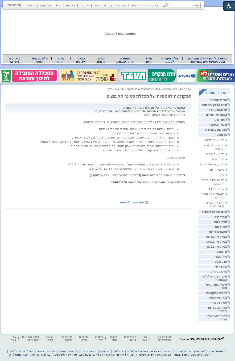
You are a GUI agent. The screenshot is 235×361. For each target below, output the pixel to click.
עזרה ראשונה (218, 303)
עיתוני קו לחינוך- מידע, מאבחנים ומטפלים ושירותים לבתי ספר (207, 60)
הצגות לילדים (164, 354)
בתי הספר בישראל (14, 60)
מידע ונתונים (101, 60)
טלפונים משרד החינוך (39, 60)
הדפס (123, 202)
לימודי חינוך (220, 120)
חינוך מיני (218, 159)
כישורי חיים (217, 169)
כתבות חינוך (113, 338)
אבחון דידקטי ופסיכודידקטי (164, 338)
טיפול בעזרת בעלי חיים (21, 351)
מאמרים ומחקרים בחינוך (124, 60)
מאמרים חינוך (99, 338)
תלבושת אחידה (217, 110)
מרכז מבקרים (218, 271)
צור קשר (70, 5)
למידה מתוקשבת (216, 293)
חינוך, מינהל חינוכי (212, 164)
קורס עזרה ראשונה (46, 351)
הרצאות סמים (215, 154)
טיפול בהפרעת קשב (90, 354)
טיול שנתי (221, 256)
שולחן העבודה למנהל (170, 60)
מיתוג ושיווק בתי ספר (214, 105)
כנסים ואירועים (81, 60)
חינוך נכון (84, 5)
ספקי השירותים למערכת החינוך (144, 89)
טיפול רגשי (220, 217)
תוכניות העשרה (217, 124)
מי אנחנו (30, 5)
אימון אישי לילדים (126, 354)
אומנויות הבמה (218, 298)
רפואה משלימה (146, 354)
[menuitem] (207, 60)
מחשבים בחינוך (218, 232)
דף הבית (153, 5)
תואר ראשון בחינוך (24, 354)
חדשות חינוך (148, 60)
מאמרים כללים (83, 338)
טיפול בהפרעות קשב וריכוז (30, 338)
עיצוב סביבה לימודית (214, 212)
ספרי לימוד (220, 222)
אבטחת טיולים (44, 354)
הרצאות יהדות (214, 140)
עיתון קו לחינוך (118, 5)
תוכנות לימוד (49, 338)
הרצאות (222, 134)
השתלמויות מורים (216, 115)
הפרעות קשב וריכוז (215, 129)
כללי (221, 174)
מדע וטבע (221, 261)
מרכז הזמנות (137, 5)
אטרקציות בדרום (216, 237)
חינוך (9, 354)
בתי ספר (144, 338)
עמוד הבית (185, 89)
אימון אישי (221, 266)
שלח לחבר (138, 202)
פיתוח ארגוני (216, 188)
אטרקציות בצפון (217, 246)
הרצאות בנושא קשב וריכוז (214, 204)
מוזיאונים (221, 251)
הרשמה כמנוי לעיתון (50, 5)
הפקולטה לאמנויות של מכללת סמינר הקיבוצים (149, 96)
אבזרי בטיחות (219, 100)
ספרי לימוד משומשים (66, 354)
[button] (165, 5)
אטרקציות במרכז (216, 241)
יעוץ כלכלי (109, 354)
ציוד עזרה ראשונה (68, 351)
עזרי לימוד (220, 227)
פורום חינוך (100, 5)
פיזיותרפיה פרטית (66, 338)
